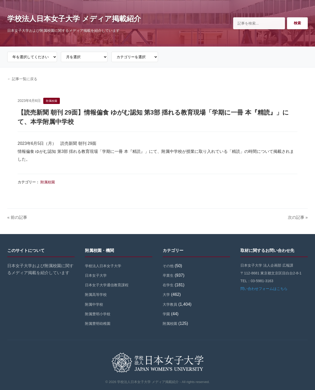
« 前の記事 (17, 217)
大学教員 (170, 304)
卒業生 (168, 275)
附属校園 (47, 182)
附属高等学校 (96, 294)
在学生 (168, 285)
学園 (166, 314)
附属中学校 (94, 304)
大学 (166, 294)
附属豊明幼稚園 (97, 323)
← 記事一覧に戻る (22, 79)
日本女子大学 (96, 275)
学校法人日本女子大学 (103, 266)
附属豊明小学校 (97, 314)
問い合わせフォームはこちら (264, 289)
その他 (168, 266)
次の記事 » (298, 217)
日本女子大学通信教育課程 (106, 285)
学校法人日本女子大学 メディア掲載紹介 (74, 19)
